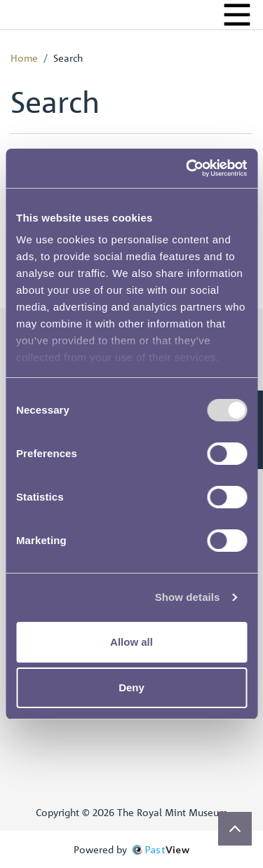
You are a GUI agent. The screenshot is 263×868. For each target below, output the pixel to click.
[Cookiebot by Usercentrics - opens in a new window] (187, 168)
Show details (187, 597)
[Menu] (237, 14)
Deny (131, 687)
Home (24, 57)
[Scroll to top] (235, 829)
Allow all (131, 642)
